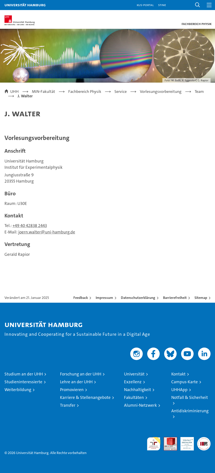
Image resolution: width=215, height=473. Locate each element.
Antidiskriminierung (190, 411)
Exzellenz (133, 382)
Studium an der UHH (23, 374)
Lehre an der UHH (76, 382)
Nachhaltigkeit (137, 389)
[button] (197, 5)
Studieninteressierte (23, 382)
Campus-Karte (184, 382)
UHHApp (179, 389)
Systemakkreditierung (204, 439)
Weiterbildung (17, 389)
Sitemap (200, 297)
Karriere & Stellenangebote (85, 397)
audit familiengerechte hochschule (153, 443)
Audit (168, 439)
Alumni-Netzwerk (140, 405)
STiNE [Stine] (162, 4)
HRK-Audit (184, 441)
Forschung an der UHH (80, 374)
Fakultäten (134, 397)
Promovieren (72, 389)
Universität (134, 374)
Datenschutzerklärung (138, 297)
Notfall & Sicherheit (189, 397)
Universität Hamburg (25, 5)
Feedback (80, 297)
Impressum (104, 297)
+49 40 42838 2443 (29, 225)
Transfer (67, 405)
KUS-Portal (145, 4)
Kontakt (178, 374)
